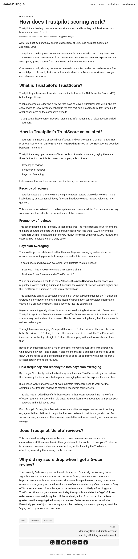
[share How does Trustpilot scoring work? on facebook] (69, 542)
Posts (30, 16)
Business (48, 520)
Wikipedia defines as (91, 295)
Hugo (77, 555)
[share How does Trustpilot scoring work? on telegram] (80, 542)
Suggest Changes (66, 36)
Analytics (35, 520)
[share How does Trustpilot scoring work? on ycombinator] (85, 542)
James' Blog (12, 4)
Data (23, 520)
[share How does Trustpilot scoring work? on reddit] (63, 542)
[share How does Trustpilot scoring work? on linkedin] (58, 542)
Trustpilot (24, 53)
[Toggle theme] (24, 4)
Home (22, 16)
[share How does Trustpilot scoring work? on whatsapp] (74, 542)
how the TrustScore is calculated (76, 154)
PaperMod (84, 555)
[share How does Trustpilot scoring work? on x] (52, 542)
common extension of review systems (50, 209)
